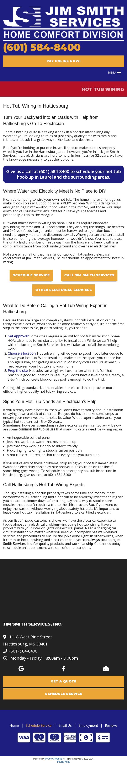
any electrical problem (42, 524)
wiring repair (112, 429)
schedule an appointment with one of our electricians (48, 547)
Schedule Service (31, 275)
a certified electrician (94, 512)
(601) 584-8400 (42, 47)
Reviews (111, 725)
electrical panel (71, 528)
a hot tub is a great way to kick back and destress (54, 139)
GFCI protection (53, 227)
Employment (88, 725)
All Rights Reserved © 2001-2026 (78, 759)
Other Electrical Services (63, 290)
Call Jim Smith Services (89, 275)
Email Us (65, 725)
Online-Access (53, 758)
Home (14, 725)
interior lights (43, 528)
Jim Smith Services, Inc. (48, 344)
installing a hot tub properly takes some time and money (61, 493)
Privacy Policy (63, 761)
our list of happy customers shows (35, 520)
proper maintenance (96, 417)
